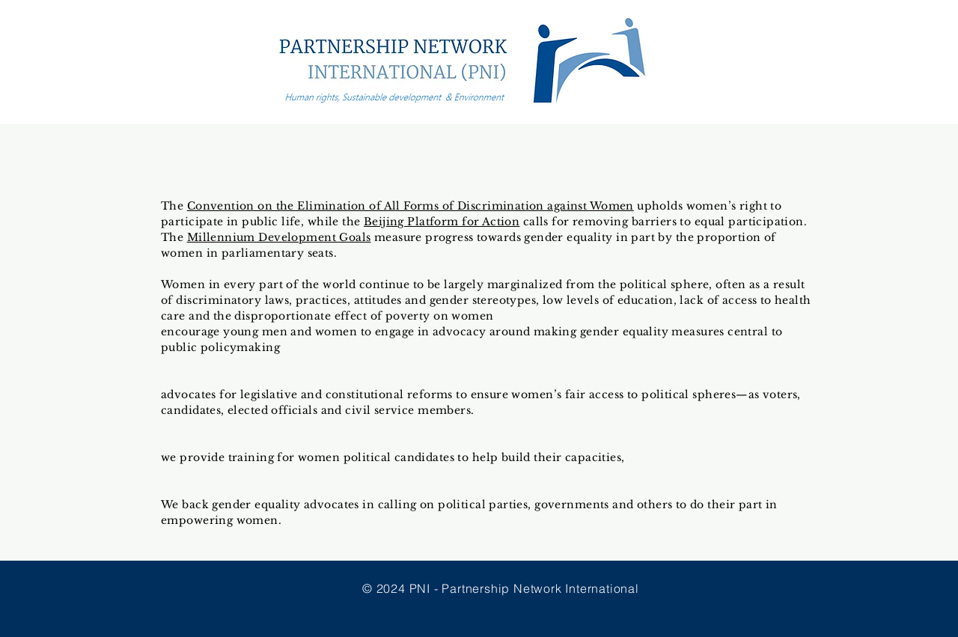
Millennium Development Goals (279, 237)
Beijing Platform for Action (441, 221)
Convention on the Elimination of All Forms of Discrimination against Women (410, 206)
